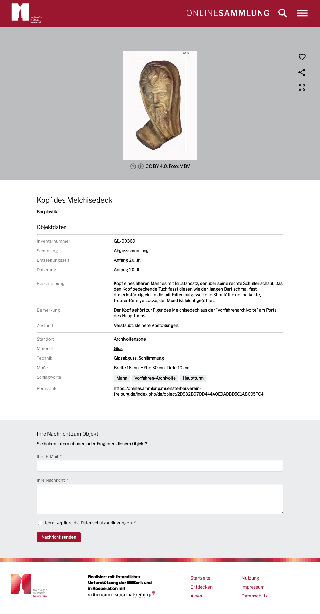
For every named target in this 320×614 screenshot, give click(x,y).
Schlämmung (151, 358)
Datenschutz (255, 595)
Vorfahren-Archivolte (155, 378)
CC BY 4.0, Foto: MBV (160, 166)
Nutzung (250, 578)
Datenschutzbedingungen (106, 522)
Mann (121, 378)
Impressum (253, 587)
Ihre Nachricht (51, 480)
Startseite (200, 578)
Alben (196, 595)
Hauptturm (193, 378)
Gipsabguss (125, 358)
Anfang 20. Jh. (127, 269)
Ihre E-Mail (48, 456)
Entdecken (201, 587)
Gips (118, 348)
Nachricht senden (58, 537)
